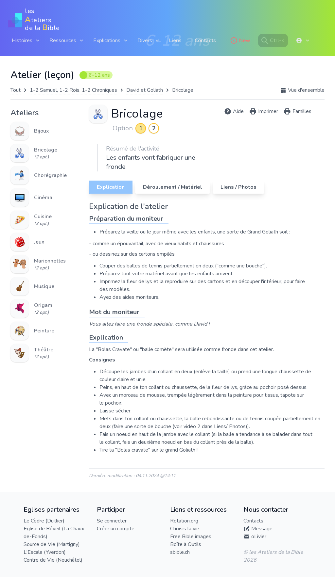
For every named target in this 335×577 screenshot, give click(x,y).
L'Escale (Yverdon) (45, 552)
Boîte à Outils (185, 544)
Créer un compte (115, 528)
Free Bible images (190, 536)
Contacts (205, 40)
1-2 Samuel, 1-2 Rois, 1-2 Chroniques (73, 90)
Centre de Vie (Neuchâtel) (53, 560)
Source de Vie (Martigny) (52, 544)
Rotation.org (184, 520)
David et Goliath (144, 90)
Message (262, 528)
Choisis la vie (184, 528)
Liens (175, 40)
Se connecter (112, 520)
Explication (111, 187)
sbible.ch (180, 552)
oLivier (258, 536)
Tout (15, 90)
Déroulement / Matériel (172, 187)
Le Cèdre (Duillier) (44, 520)
